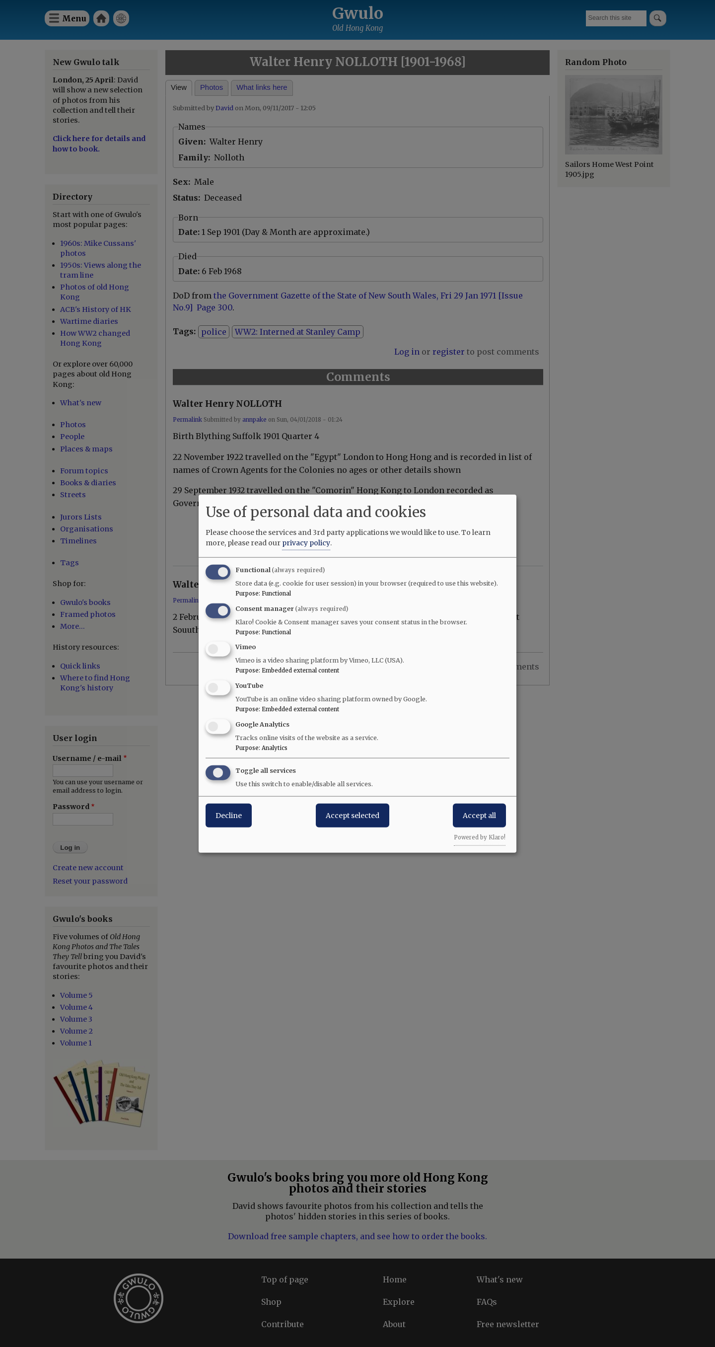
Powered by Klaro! (479, 836)
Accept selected (352, 815)
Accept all (479, 815)
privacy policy (306, 542)
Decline (228, 815)
